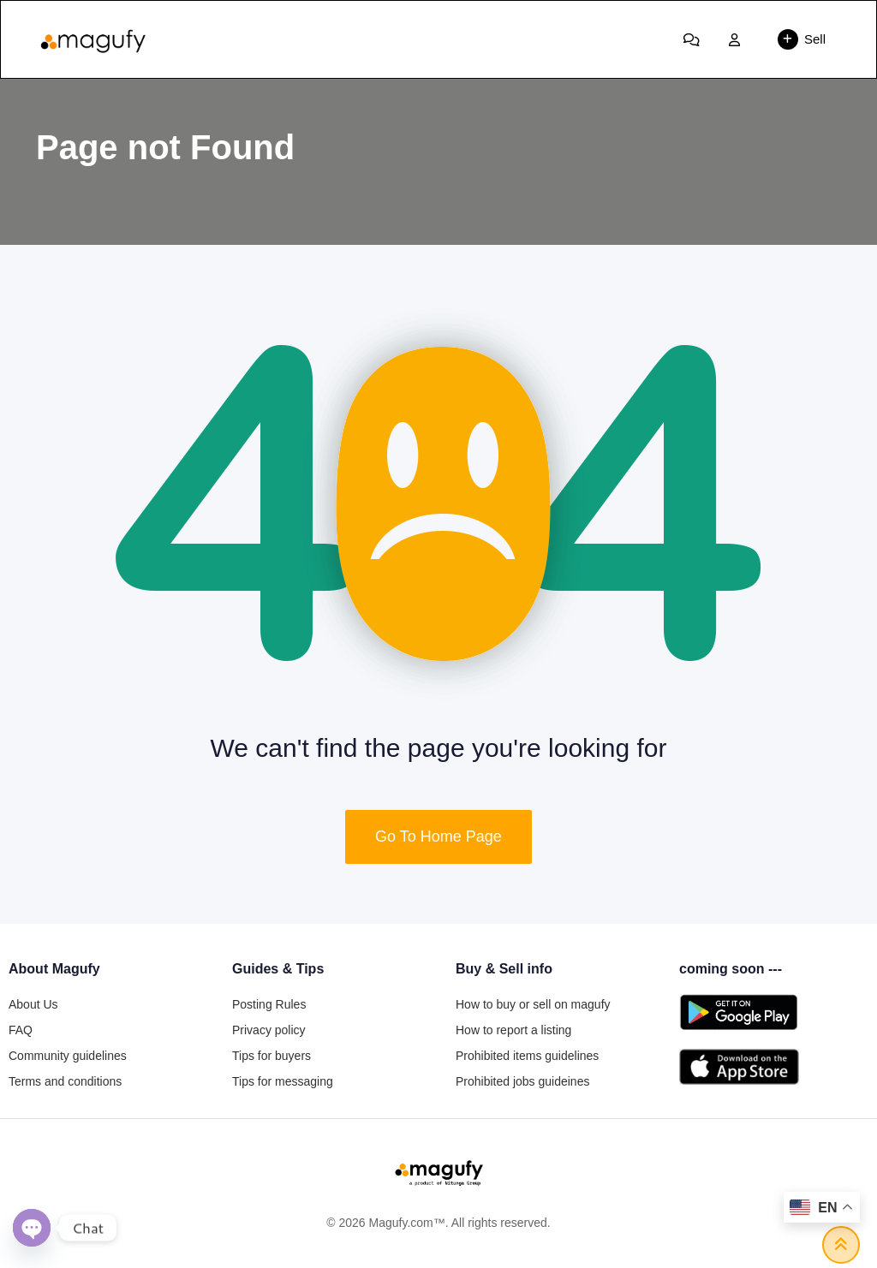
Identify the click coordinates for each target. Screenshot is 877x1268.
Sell (802, 39)
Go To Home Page (438, 836)
